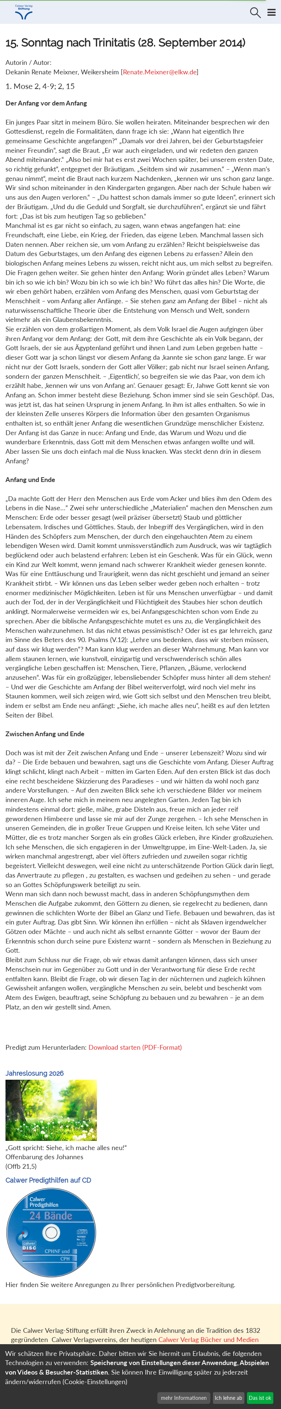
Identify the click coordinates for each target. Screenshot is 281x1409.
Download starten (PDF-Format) (135, 1047)
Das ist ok (260, 1398)
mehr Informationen (184, 1398)
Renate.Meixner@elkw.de (159, 72)
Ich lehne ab (228, 1398)
